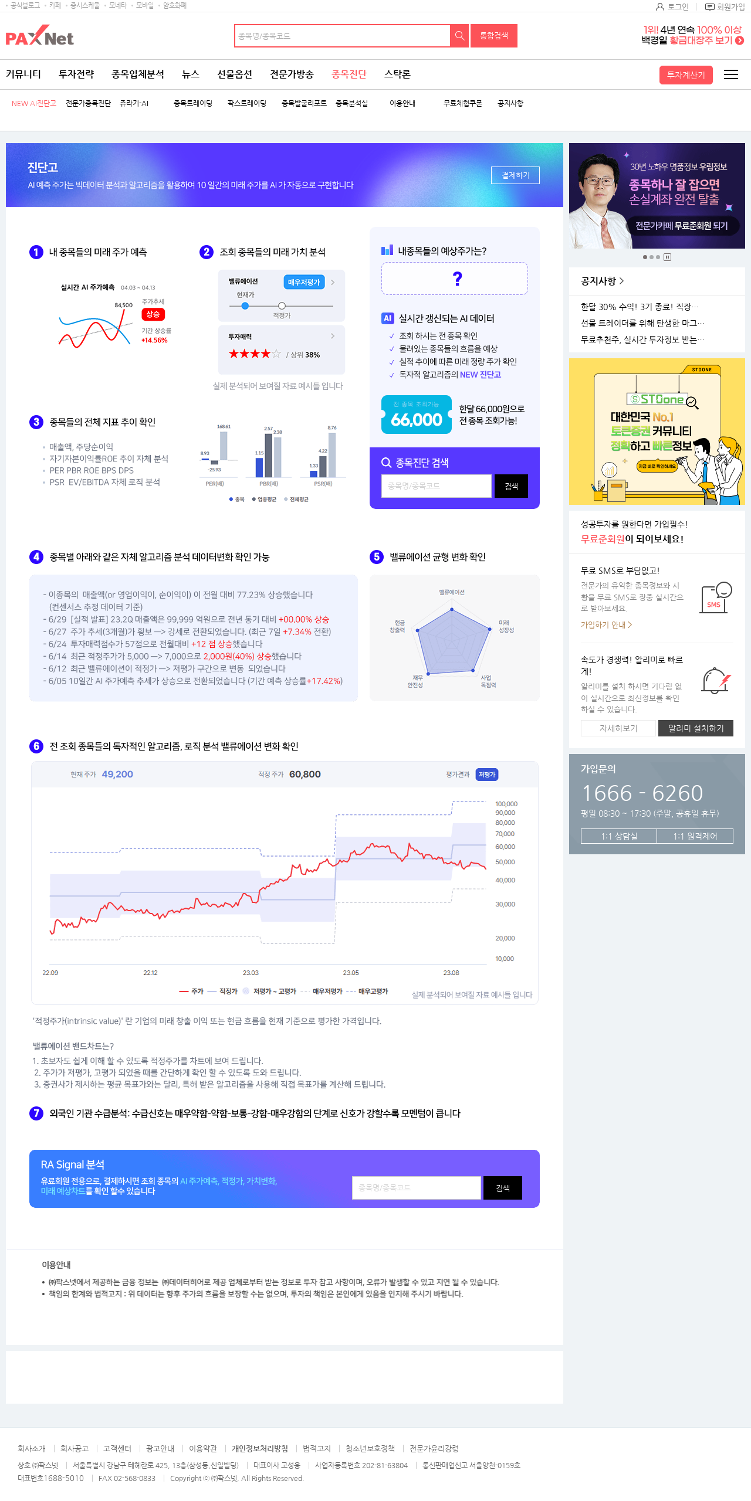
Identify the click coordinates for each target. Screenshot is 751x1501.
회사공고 (74, 1448)
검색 (460, 36)
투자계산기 (686, 75)
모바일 (145, 5)
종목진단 (349, 74)
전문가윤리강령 (434, 1448)
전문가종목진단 (88, 103)
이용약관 (203, 1448)
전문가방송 (292, 74)
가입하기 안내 (603, 624)
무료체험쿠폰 (463, 103)
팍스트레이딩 (247, 103)
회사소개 (32, 1448)
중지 (667, 257)
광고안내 (160, 1448)
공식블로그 (25, 5)
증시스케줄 (85, 5)
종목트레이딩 (193, 103)
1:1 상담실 (619, 836)
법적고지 (317, 1448)
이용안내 (402, 103)
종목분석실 (352, 103)
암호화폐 (175, 5)
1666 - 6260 (642, 792)
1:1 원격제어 (695, 836)
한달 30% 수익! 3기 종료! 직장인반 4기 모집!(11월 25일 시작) (645, 307)
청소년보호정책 (370, 1448)
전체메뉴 (730, 74)
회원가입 (731, 7)
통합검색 (494, 35)
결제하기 (516, 175)
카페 (55, 5)
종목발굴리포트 (304, 103)
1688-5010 (63, 1477)
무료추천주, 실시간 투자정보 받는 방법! (645, 339)
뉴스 (190, 74)
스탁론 (397, 74)
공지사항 (510, 103)
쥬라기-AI (134, 103)
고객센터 (117, 1448)
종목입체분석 (137, 74)
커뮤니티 (23, 74)
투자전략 (76, 74)
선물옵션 (234, 74)
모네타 (118, 5)
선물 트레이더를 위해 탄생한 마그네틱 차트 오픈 (645, 323)
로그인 (678, 7)
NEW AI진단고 (34, 103)
